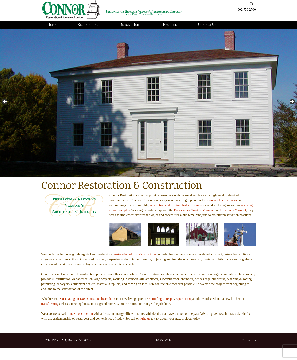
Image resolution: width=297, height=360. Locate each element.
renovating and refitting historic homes (176, 205)
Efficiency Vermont (233, 210)
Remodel (170, 24)
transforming (49, 303)
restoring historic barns (221, 200)
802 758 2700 (247, 9)
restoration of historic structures (135, 254)
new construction (81, 313)
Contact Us (207, 24)
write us (145, 318)
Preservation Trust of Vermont (194, 210)
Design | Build (130, 24)
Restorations (88, 24)
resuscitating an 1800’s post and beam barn (86, 299)
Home (51, 24)
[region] (148, 103)
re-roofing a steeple (161, 299)
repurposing (183, 299)
